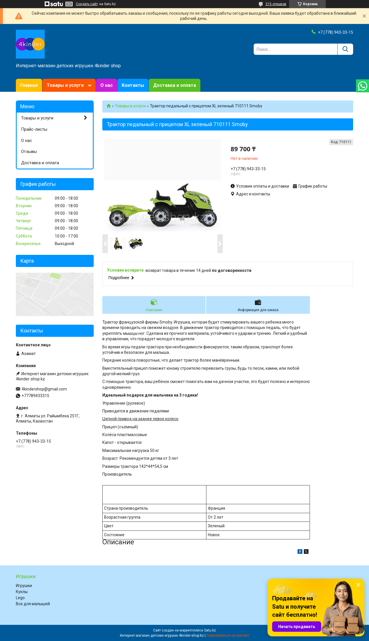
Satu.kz (210, 630)
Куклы (22, 591)
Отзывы (29, 151)
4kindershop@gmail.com (44, 389)
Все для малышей (33, 603)
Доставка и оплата (174, 85)
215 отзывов (276, 4)
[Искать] (345, 49)
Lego (20, 597)
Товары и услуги (65, 85)
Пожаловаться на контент (227, 635)
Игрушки (24, 585)
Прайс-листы (34, 129)
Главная (29, 85)
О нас (106, 85)
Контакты (133, 85)
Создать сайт (87, 4)
